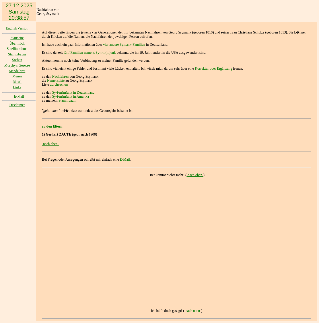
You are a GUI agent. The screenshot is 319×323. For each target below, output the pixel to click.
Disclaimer (17, 105)
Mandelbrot (17, 71)
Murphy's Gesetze (17, 65)
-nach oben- (50, 144)
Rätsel (17, 82)
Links (17, 87)
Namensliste (56, 80)
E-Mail (19, 96)
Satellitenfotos (17, 49)
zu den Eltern (52, 126)
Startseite (17, 38)
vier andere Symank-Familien (124, 44)
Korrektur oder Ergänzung (213, 68)
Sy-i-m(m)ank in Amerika (70, 96)
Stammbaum (17, 54)
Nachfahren (60, 76)
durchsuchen (59, 84)
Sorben (17, 60)
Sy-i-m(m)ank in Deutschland (73, 92)
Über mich (17, 43)
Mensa (17, 76)
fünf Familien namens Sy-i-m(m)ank (90, 52)
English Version (17, 28)
